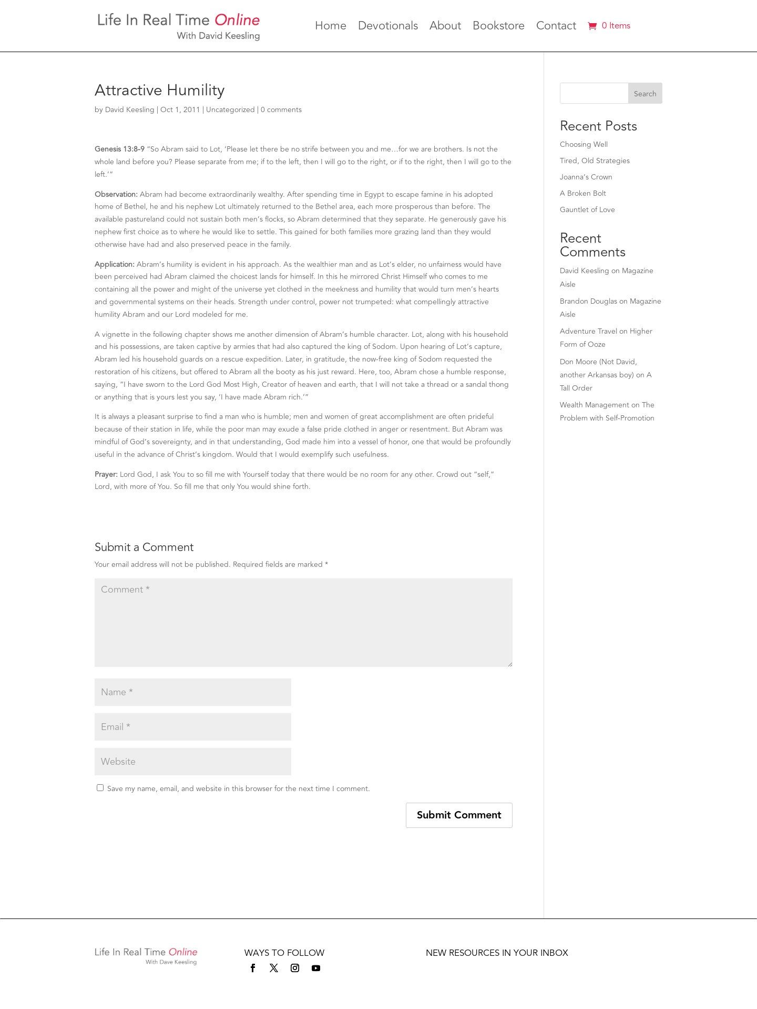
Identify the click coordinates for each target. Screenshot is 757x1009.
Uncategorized (230, 109)
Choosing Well (584, 144)
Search (645, 93)
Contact (556, 28)
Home (330, 28)
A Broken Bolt (583, 193)
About (445, 28)
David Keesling (130, 109)
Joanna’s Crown (586, 177)
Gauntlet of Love (587, 209)
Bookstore (499, 28)
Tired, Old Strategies (595, 160)
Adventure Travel (588, 331)
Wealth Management (594, 405)
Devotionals (388, 28)
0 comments (281, 109)
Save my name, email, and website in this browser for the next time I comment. (238, 788)
